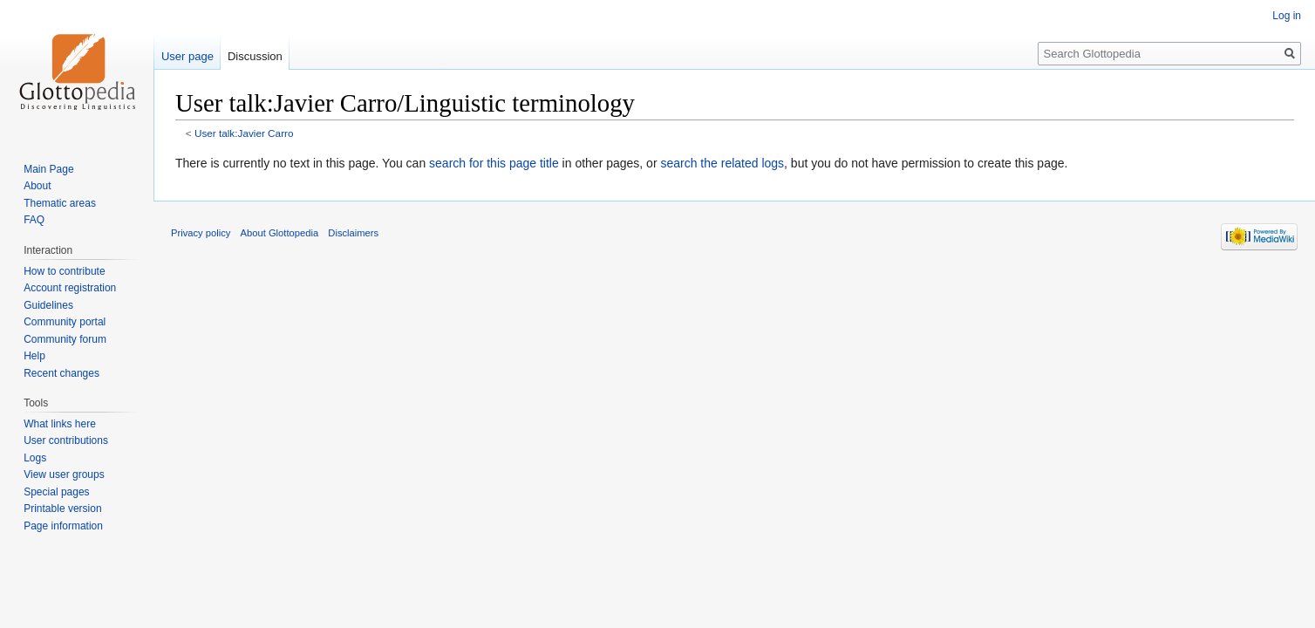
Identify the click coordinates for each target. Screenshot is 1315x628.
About (37, 186)
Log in (1286, 16)
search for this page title (494, 163)
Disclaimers (353, 233)
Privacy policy (200, 233)
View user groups (64, 474)
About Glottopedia (280, 233)
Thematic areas (60, 203)
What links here (60, 424)
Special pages (56, 492)
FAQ (34, 220)
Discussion (255, 56)
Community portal (65, 322)
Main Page (48, 169)
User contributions (66, 440)
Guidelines (48, 305)
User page (187, 56)
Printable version (62, 508)
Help (34, 356)
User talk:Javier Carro (244, 133)
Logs (35, 458)
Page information (63, 526)
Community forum (65, 339)
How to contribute (64, 271)
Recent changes (61, 373)
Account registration (70, 288)
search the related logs (722, 163)
